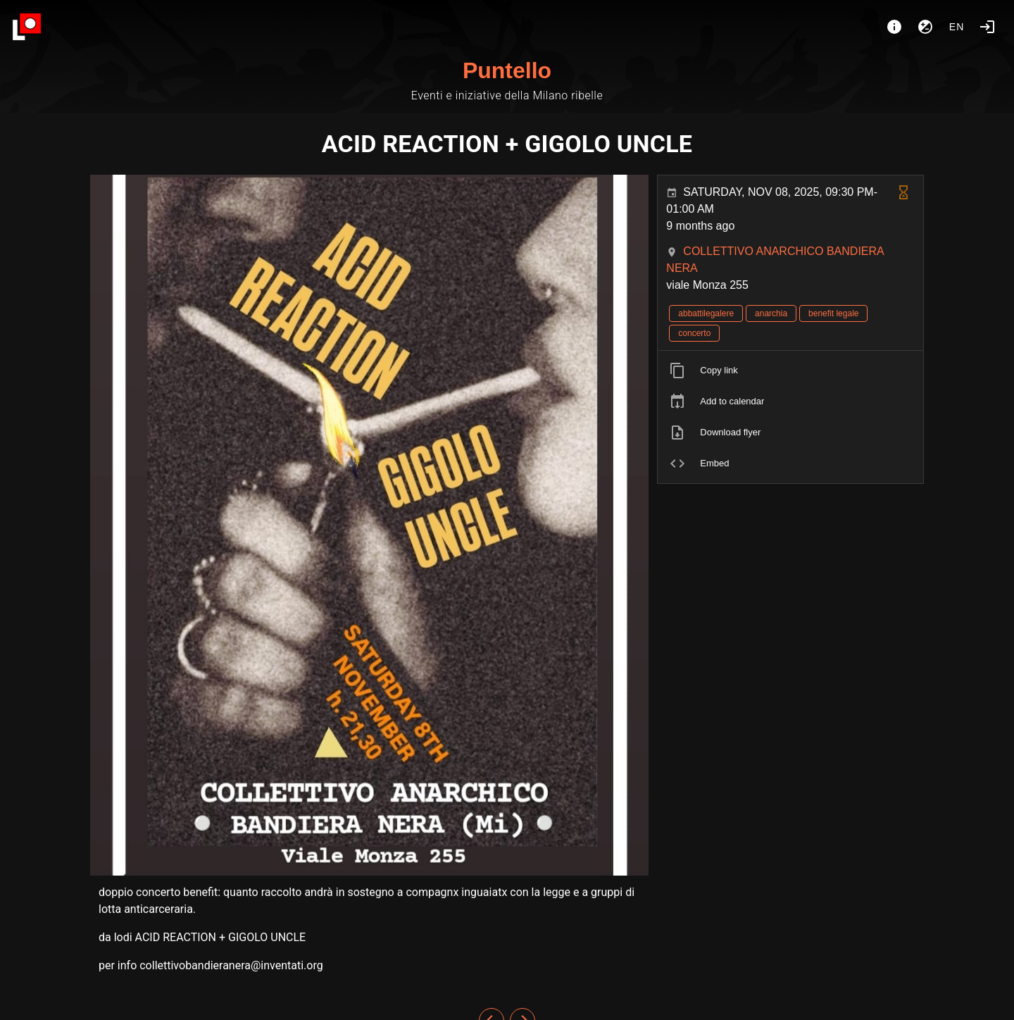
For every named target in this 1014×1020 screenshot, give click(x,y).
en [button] (957, 26)
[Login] (987, 26)
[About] (894, 26)
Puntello (507, 70)
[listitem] (790, 370)
